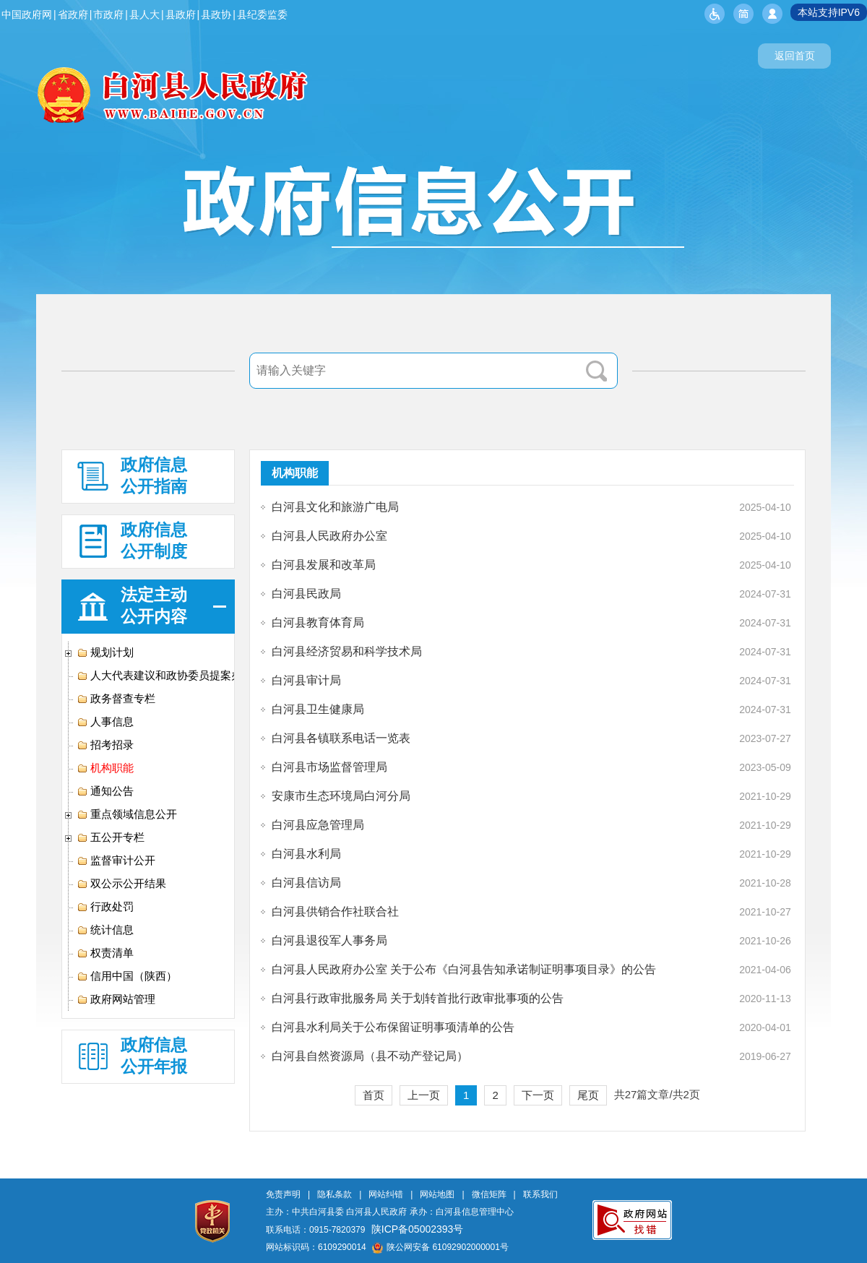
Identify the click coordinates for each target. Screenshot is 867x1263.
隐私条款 (334, 1194)
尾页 (588, 1095)
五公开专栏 (110, 837)
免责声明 (283, 1194)
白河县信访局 (306, 882)
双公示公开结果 (121, 883)
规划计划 (105, 652)
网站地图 (437, 1194)
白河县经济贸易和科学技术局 (347, 651)
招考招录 (105, 744)
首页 (373, 1095)
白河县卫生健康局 (318, 709)
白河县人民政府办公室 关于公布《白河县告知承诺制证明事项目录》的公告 (464, 969)
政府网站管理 (116, 999)
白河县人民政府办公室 (329, 536)
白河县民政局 (306, 593)
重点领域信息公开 (127, 814)
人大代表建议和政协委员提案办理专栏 (176, 675)
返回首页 (795, 55)
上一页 (423, 1095)
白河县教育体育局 (318, 622)
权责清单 (105, 953)
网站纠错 (385, 1194)
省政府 (73, 14)
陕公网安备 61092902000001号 (440, 1247)
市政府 (108, 14)
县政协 (216, 14)
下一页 (538, 1095)
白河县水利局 (306, 854)
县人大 (144, 14)
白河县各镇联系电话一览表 (341, 738)
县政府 (180, 14)
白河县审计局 (306, 680)
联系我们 (540, 1194)
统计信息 (105, 929)
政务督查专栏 (116, 698)
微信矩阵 (489, 1194)
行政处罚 (105, 906)
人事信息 (105, 721)
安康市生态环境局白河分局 (341, 796)
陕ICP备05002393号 (417, 1229)
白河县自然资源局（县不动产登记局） (370, 1056)
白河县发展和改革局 (324, 565)
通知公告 (105, 791)
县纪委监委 (262, 14)
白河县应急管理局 (318, 825)
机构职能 (105, 768)
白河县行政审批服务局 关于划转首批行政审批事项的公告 (418, 998)
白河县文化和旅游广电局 (335, 507)
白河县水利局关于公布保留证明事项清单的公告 (393, 1027)
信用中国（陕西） (127, 976)
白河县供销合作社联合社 (335, 911)
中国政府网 (26, 14)
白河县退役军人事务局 (329, 940)
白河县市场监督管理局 (329, 767)
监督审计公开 (116, 860)
